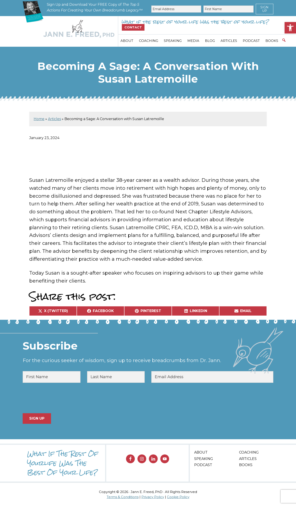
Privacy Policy (152, 497)
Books (245, 465)
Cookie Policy (178, 497)
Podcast (203, 465)
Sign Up (264, 9)
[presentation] (56, 398)
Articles (54, 119)
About (201, 452)
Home (39, 119)
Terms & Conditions (123, 497)
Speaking (203, 459)
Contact (133, 27)
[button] (290, 27)
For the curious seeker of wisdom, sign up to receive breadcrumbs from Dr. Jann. (122, 360)
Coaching (249, 452)
